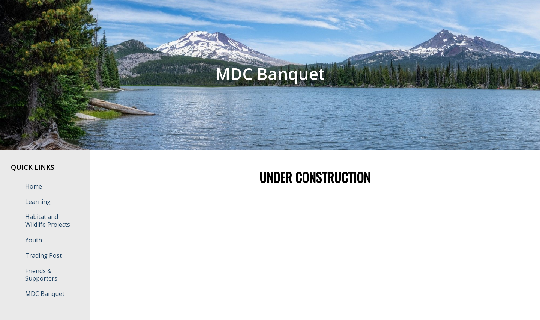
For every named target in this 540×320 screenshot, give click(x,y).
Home (33, 186)
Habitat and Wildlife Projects (47, 221)
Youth (33, 240)
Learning (38, 202)
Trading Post (43, 255)
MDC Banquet (44, 294)
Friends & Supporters (41, 275)
